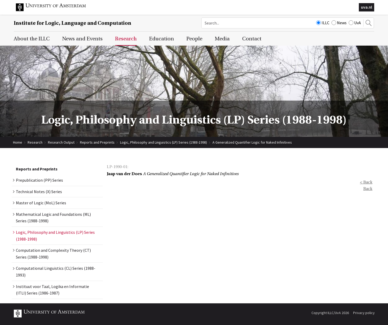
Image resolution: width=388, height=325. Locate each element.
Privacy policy (364, 312)
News (339, 22)
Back (367, 188)
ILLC (322, 22)
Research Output (61, 142)
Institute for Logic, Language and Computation (72, 23)
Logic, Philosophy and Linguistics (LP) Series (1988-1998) (163, 142)
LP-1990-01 (117, 166)
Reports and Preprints (97, 142)
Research (35, 142)
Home (17, 142)
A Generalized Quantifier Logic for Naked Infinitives (252, 142)
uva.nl (366, 7)
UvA (355, 22)
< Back (366, 182)
